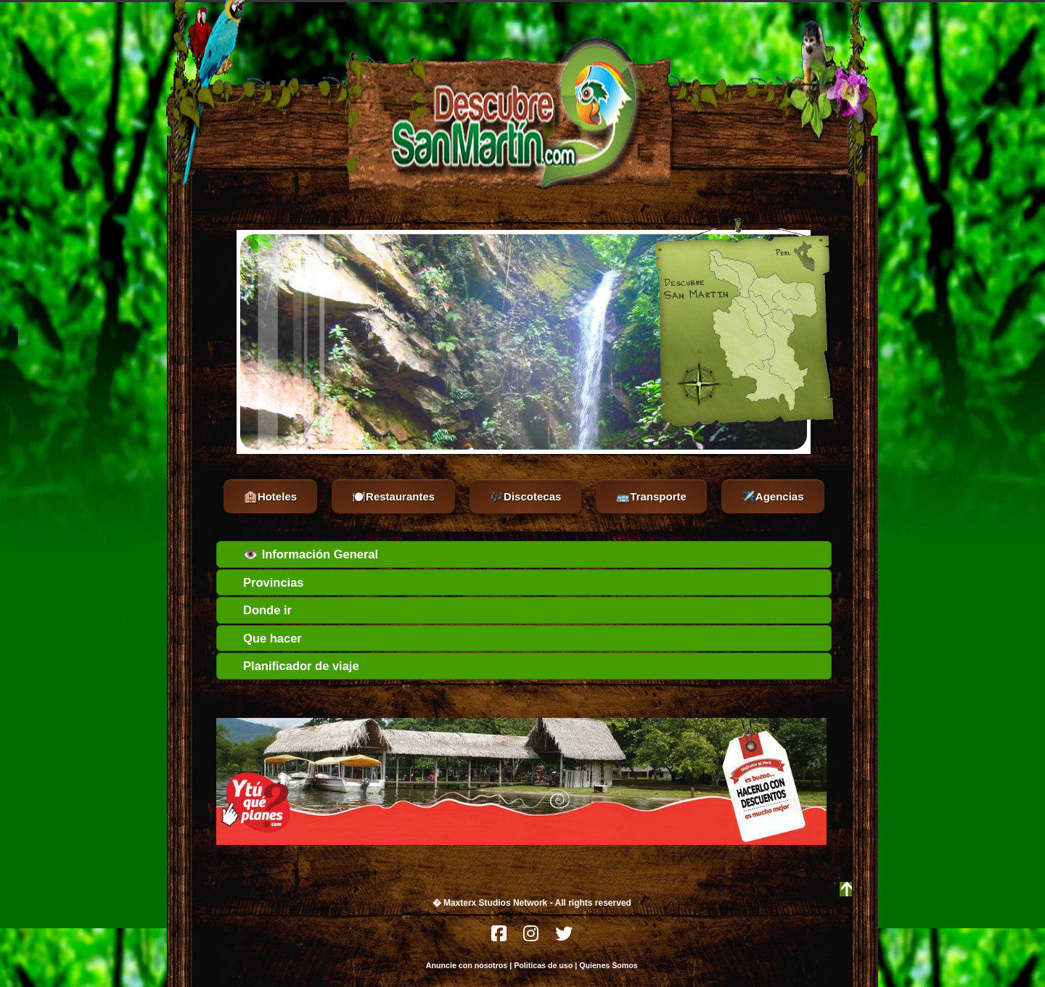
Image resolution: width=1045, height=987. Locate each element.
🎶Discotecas (525, 496)
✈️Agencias (773, 496)
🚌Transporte (651, 496)
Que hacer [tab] (262, 638)
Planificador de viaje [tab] (291, 665)
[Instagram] (532, 937)
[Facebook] (500, 937)
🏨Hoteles (270, 496)
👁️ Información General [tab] (300, 554)
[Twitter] (564, 937)
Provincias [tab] (263, 582)
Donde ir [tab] (257, 609)
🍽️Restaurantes (393, 496)
